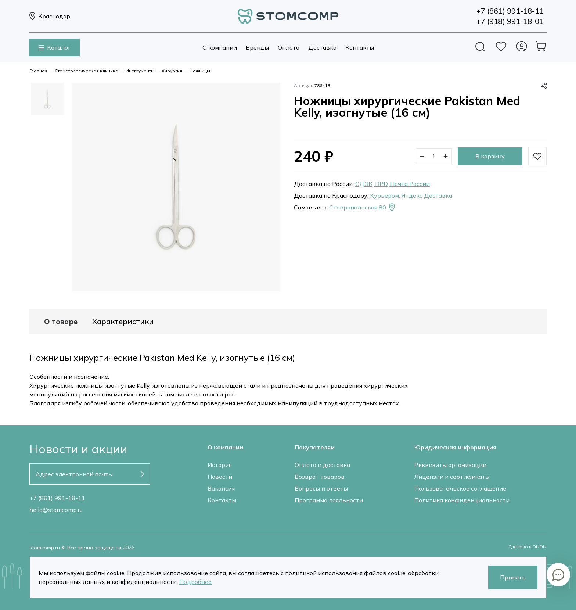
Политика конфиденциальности (462, 500)
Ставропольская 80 (362, 207)
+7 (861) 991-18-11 (57, 498)
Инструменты (140, 70)
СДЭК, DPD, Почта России (392, 183)
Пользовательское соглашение (460, 488)
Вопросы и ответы (321, 488)
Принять (513, 577)
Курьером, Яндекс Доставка (411, 195)
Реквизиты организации (450, 465)
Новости (220, 476)
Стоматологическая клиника (86, 70)
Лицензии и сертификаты (452, 476)
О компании (219, 47)
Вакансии (221, 488)
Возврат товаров (320, 476)
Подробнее (195, 581)
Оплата (288, 47)
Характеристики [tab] (123, 321)
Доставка (322, 47)
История (220, 465)
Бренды (257, 47)
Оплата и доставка (322, 465)
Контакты (359, 47)
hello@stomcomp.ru (56, 509)
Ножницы (200, 70)
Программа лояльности (329, 500)
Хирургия (172, 70)
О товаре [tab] (61, 321)
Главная (38, 70)
